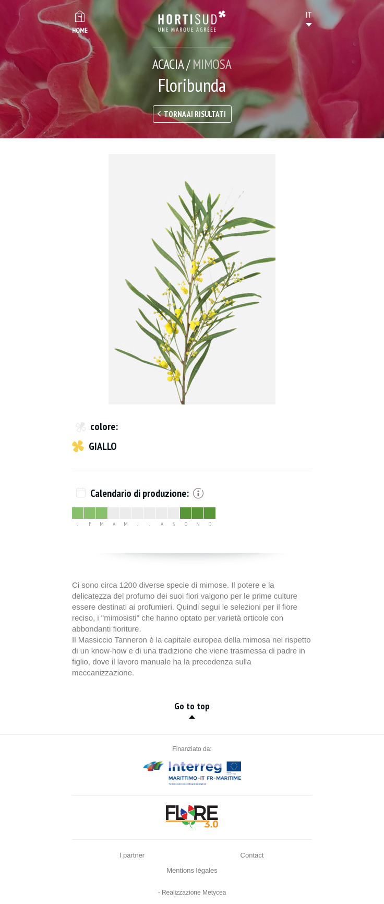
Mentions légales (192, 870)
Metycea (214, 892)
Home (80, 30)
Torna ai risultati (195, 114)
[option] (192, 279)
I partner (132, 855)
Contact (252, 855)
